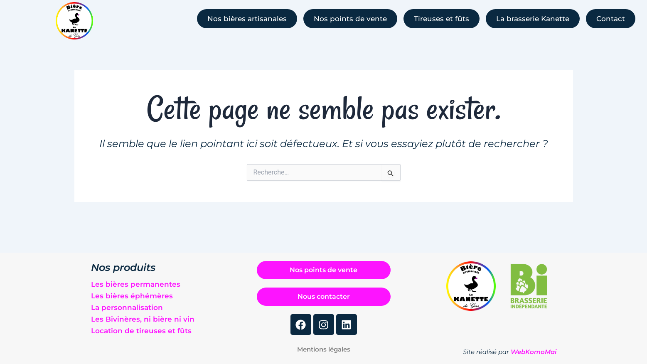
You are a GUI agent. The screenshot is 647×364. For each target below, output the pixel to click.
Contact (610, 19)
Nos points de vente (350, 19)
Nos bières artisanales (247, 19)
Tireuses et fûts (441, 19)
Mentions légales (323, 349)
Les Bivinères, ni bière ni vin (142, 317)
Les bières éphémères (132, 294)
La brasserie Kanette (532, 19)
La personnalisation (127, 305)
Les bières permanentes (135, 282)
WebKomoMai (533, 352)
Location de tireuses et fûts (141, 329)
